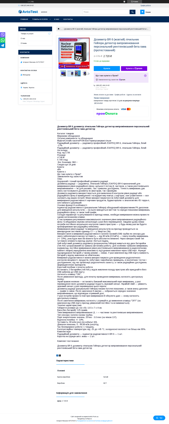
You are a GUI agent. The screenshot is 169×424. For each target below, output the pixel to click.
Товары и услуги (40, 19)
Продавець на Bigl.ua (84, 419)
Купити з (134, 68)
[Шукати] (132, 12)
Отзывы (24, 43)
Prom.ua (95, 416)
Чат (159, 418)
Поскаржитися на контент (85, 421)
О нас (56, 19)
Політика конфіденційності (103, 421)
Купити (107, 68)
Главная (24, 19)
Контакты (68, 19)
